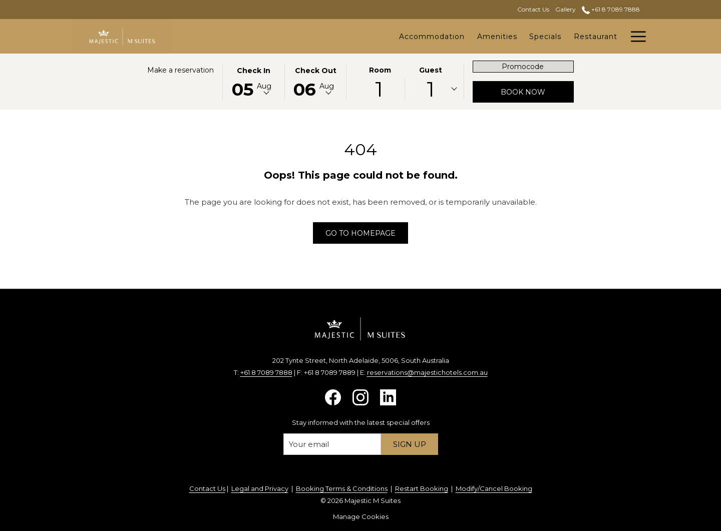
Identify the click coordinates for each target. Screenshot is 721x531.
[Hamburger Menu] (634, 36)
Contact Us (207, 488)
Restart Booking (421, 488)
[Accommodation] (325, 36)
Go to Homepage (360, 233)
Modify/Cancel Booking (494, 488)
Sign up (409, 444)
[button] (253, 81)
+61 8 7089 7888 (266, 372)
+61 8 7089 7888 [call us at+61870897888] (611, 9)
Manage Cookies (361, 516)
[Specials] (438, 36)
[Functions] (542, 36)
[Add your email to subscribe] (332, 444)
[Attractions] (596, 36)
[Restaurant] (489, 36)
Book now (537, 92)
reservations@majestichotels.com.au (427, 372)
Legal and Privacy (259, 488)
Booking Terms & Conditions (342, 488)
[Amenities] (390, 36)
